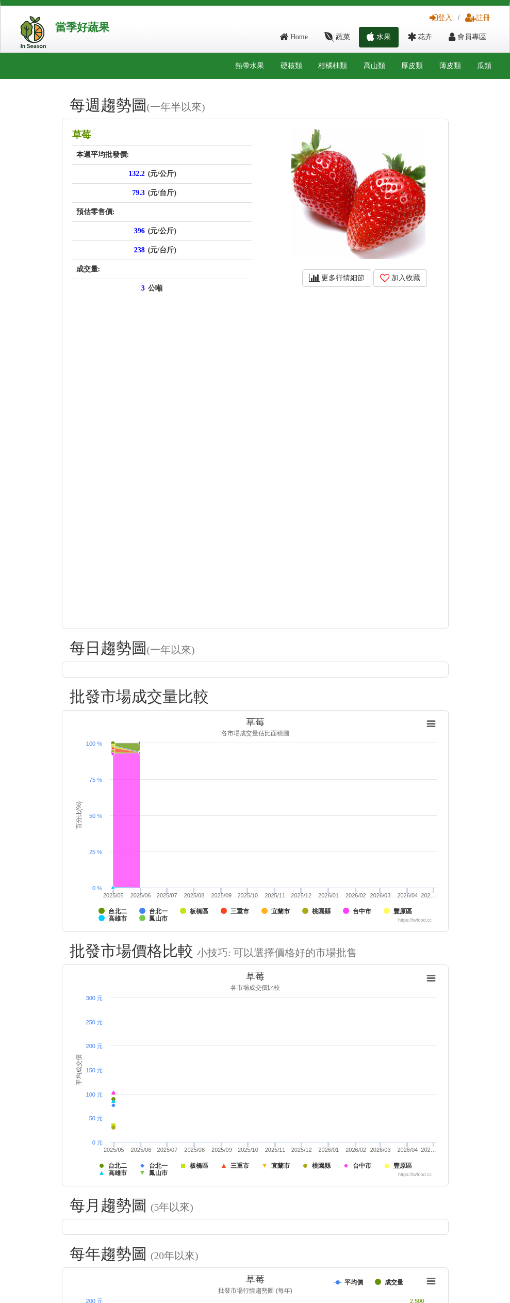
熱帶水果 (249, 66)
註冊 (477, 18)
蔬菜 (337, 37)
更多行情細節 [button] (337, 278)
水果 (379, 37)
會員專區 (467, 37)
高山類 (374, 66)
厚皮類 (412, 66)
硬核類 (291, 66)
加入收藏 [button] (400, 278)
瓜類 (484, 66)
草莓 (81, 135)
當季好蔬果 (82, 27)
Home (293, 37)
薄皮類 (450, 66)
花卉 (420, 37)
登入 (441, 18)
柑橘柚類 (332, 66)
